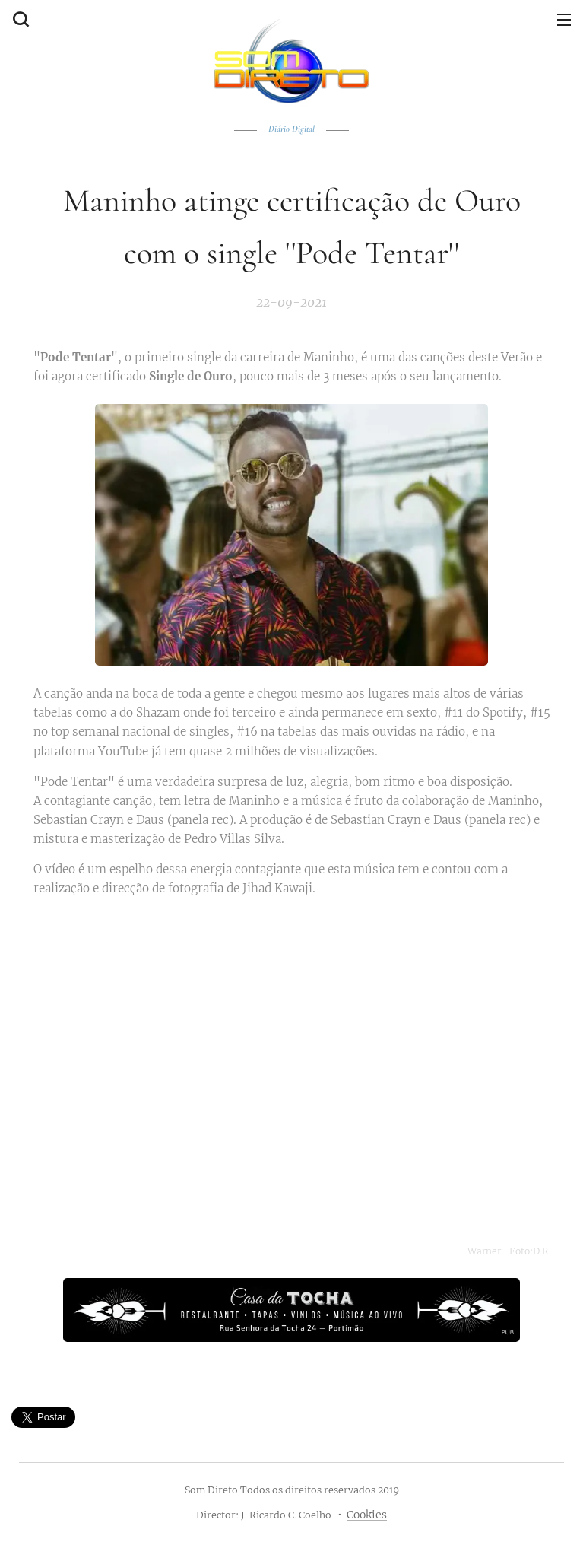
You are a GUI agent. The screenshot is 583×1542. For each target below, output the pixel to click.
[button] (19, 19)
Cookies (367, 1514)
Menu (564, 20)
